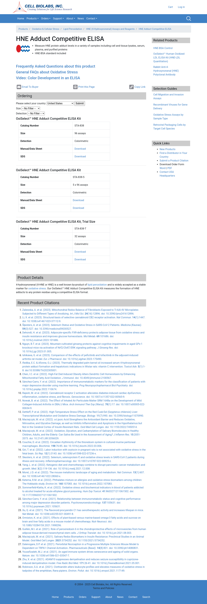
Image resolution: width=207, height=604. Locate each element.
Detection (21, 113)
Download (80, 148)
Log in (181, 7)
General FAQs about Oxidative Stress (47, 72)
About (69, 18)
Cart (170, 7)
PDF (169, 168)
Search (188, 18)
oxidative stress (37, 288)
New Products (167, 149)
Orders (45, 18)
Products (32, 18)
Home (20, 18)
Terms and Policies (103, 588)
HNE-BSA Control (163, 48)
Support (57, 18)
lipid (97, 284)
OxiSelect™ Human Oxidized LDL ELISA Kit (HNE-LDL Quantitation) (169, 57)
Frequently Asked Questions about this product (55, 66)
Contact (90, 18)
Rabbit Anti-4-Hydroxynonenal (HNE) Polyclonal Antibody (166, 71)
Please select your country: (31, 103)
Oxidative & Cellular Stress (45, 29)
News (81, 18)
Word (163, 168)
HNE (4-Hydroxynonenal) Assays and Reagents (110, 29)
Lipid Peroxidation (72, 29)
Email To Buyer (27, 87)
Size (18, 108)
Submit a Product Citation (174, 160)
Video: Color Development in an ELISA (48, 78)
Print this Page (84, 87)
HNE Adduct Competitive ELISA (155, 29)
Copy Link (137, 87)
